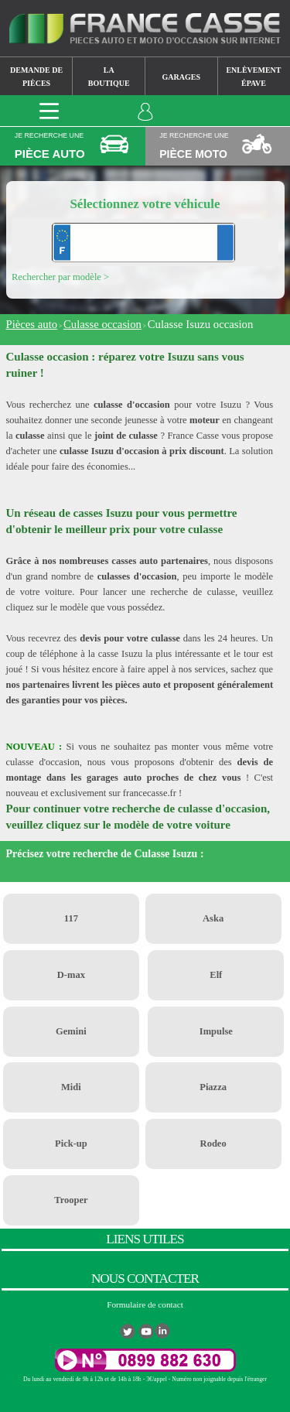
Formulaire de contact (145, 1304)
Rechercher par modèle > (60, 277)
